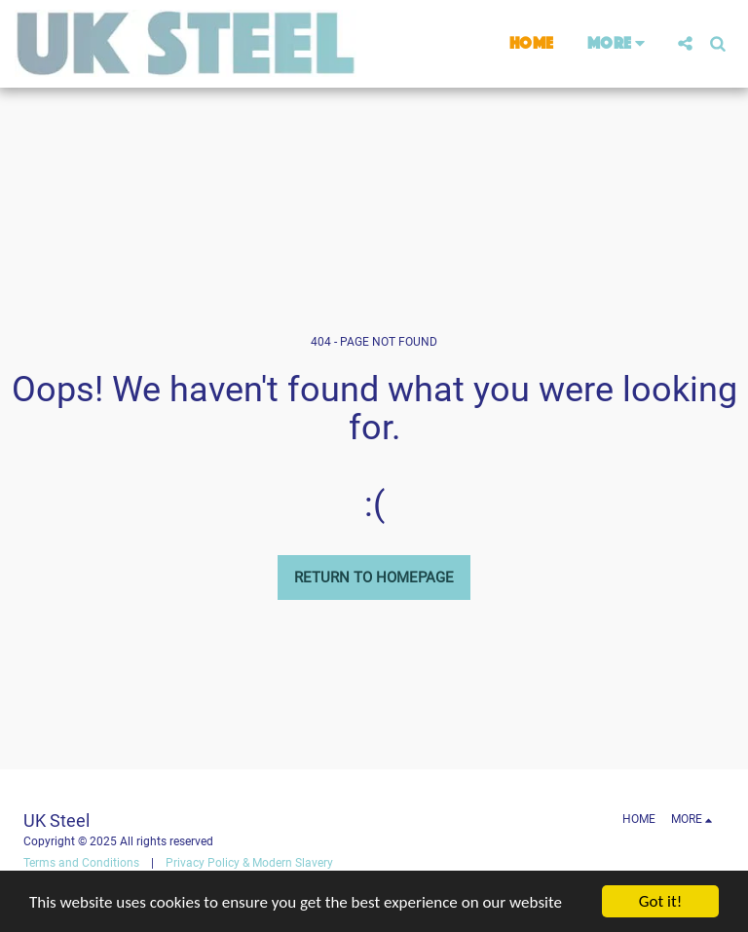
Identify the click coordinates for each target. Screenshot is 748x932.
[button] (685, 43)
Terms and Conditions (81, 863)
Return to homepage (374, 577)
